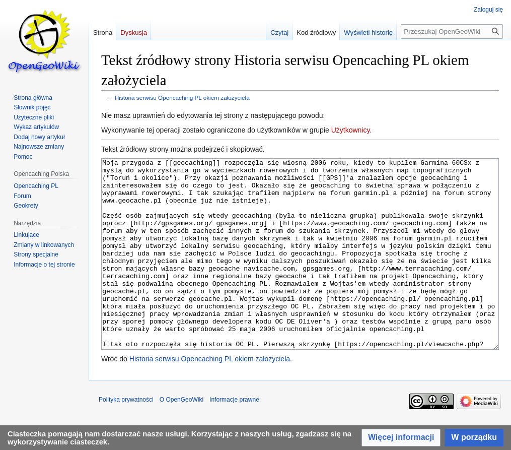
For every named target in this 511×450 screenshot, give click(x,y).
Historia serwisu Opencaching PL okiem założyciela (182, 97)
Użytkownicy (350, 130)
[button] (401, 437)
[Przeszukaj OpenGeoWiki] (452, 31)
